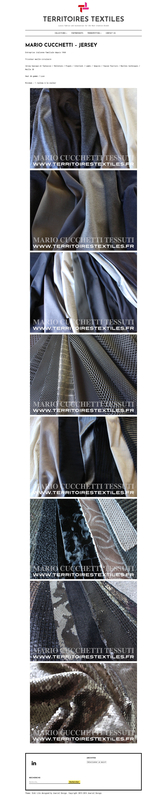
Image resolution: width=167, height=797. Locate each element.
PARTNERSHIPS (77, 33)
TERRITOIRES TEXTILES (83, 19)
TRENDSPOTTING (93, 33)
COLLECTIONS (60, 33)
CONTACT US (111, 33)
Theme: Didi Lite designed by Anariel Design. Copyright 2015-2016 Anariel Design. (63, 793)
